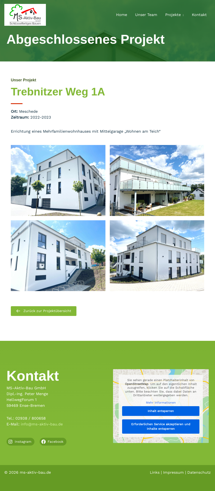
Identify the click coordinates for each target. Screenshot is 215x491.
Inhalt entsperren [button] (161, 411)
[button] (182, 14)
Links (154, 472)
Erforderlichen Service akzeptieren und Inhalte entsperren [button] (160, 427)
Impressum (172, 472)
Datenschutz (199, 472)
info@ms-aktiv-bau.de (42, 424)
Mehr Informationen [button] (161, 402)
